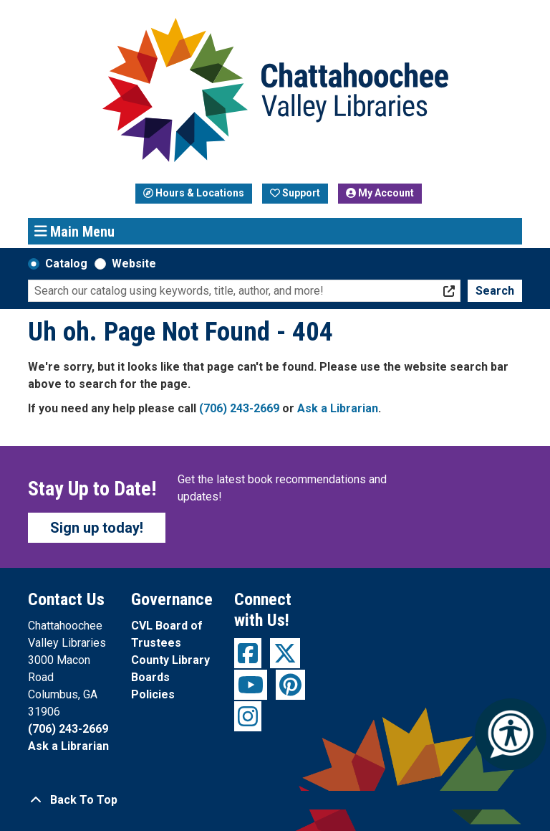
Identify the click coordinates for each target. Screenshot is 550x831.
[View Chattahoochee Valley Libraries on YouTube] (250, 685)
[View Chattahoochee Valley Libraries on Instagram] (247, 716)
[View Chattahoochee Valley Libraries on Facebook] (247, 653)
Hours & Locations (193, 193)
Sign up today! (96, 527)
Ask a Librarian (337, 408)
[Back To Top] (275, 800)
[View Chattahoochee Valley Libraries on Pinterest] (290, 685)
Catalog (66, 263)
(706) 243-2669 (239, 408)
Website (134, 263)
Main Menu (74, 231)
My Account (380, 193)
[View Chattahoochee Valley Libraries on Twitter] (285, 653)
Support (295, 193)
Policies (153, 694)
